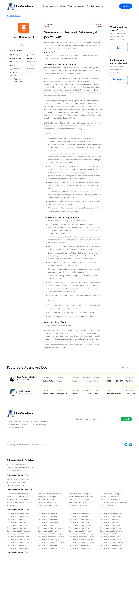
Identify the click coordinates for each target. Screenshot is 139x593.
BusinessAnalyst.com (119, 80)
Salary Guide (119, 47)
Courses (53, 6)
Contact (99, 6)
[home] (20, 6)
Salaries (90, 6)
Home (45, 6)
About (62, 6)
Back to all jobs (13, 16)
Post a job (126, 6)
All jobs (125, 367)
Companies (79, 6)
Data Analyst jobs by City (17, 552)
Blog (70, 6)
